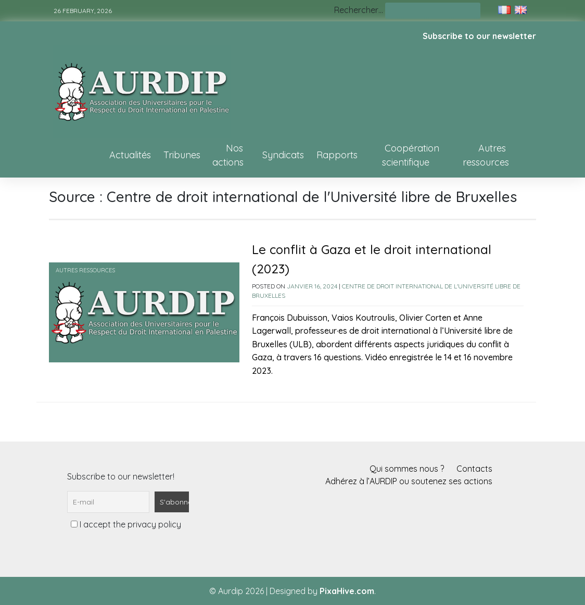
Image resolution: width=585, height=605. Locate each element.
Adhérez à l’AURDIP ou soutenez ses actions (408, 481)
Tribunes (181, 155)
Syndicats (283, 155)
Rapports (337, 155)
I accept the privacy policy (126, 524)
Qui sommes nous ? (407, 468)
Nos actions (228, 155)
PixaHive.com (347, 591)
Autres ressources (486, 155)
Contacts (474, 468)
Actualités (130, 155)
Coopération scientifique (410, 155)
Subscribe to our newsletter (479, 36)
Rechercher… (358, 10)
